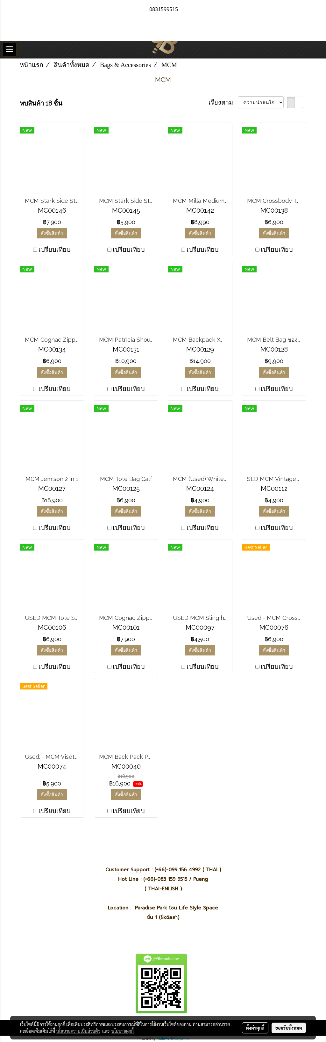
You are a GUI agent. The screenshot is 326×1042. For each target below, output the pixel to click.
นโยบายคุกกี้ (122, 1031)
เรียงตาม (223, 102)
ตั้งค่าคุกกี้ (255, 1028)
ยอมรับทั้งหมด (288, 1028)
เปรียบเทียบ (55, 249)
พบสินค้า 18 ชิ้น (41, 103)
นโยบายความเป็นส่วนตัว (78, 1031)
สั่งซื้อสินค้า (52, 233)
